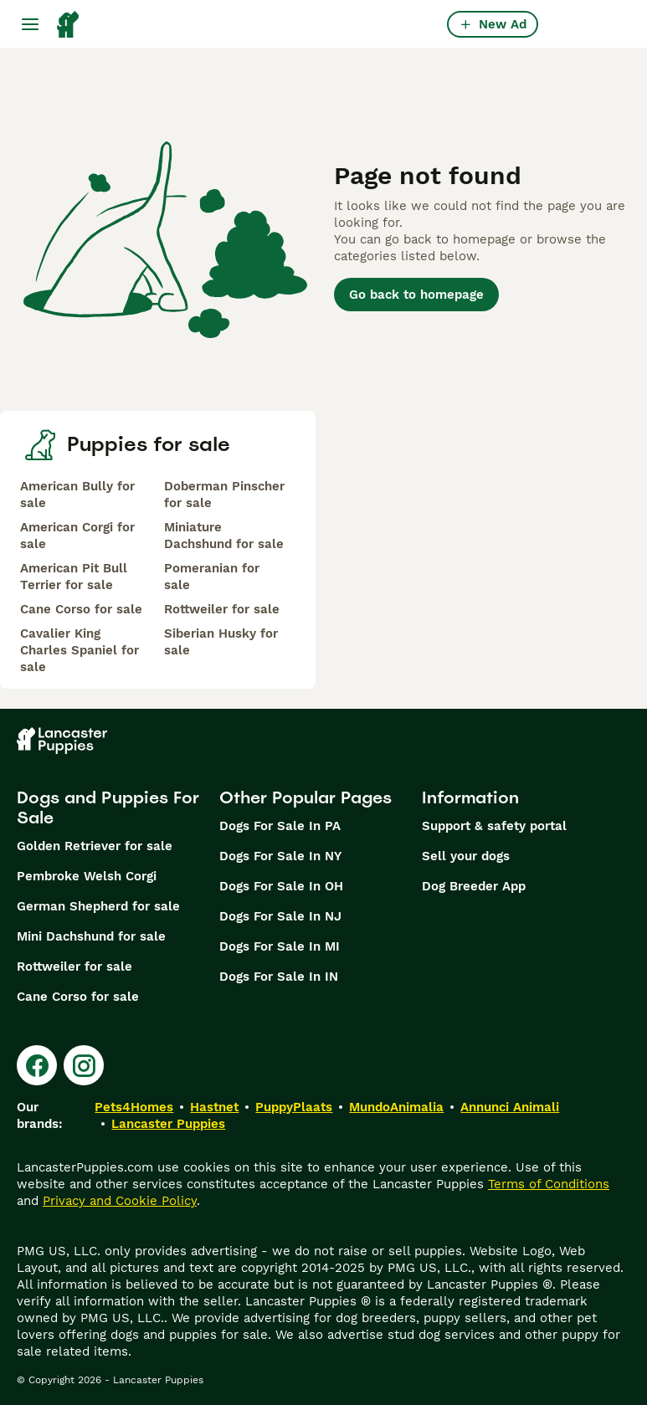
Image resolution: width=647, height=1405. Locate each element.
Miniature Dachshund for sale (224, 535)
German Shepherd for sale (98, 906)
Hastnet (214, 1107)
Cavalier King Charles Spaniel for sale (79, 650)
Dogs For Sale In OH (281, 886)
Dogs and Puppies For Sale (108, 807)
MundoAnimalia (396, 1107)
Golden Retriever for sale (94, 846)
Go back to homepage (416, 294)
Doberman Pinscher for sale (224, 494)
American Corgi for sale (77, 535)
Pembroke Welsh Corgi (87, 876)
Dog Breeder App (474, 886)
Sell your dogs (466, 856)
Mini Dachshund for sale (91, 936)
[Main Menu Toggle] (30, 24)
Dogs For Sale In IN (278, 976)
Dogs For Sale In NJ (280, 916)
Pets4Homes (134, 1107)
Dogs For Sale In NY (280, 856)
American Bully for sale (77, 494)
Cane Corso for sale (81, 609)
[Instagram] (84, 1065)
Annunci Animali (509, 1107)
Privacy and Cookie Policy (120, 1200)
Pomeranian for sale (211, 576)
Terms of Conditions (548, 1184)
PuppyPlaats (293, 1107)
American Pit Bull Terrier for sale (73, 576)
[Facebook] (37, 1065)
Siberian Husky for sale (221, 642)
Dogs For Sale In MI (279, 946)
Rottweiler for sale (222, 609)
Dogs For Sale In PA (280, 825)
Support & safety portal (494, 825)
